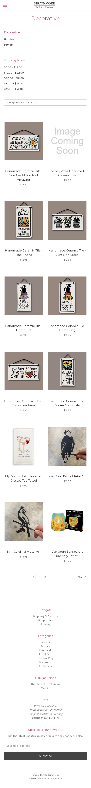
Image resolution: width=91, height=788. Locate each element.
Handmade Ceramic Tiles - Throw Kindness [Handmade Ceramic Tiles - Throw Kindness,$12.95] (23, 403)
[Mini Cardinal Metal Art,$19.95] (24, 521)
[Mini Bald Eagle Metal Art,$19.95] (67, 446)
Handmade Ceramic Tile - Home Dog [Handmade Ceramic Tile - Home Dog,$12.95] (67, 328)
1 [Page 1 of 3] (33, 577)
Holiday (9, 39)
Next (82, 577)
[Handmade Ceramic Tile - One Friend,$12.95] (24, 220)
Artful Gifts (45, 654)
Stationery (45, 666)
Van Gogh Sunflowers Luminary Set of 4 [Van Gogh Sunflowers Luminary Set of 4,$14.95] (67, 554)
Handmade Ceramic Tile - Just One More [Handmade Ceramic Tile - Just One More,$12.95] (67, 253)
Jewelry (45, 642)
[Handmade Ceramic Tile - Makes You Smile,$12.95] (67, 370)
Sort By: (10, 102)
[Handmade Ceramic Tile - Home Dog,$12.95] (67, 295)
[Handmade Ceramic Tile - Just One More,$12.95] (67, 220)
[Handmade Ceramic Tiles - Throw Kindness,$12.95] (24, 370)
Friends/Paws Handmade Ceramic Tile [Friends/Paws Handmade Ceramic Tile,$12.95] (67, 173)
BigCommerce (51, 775)
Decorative (45, 662)
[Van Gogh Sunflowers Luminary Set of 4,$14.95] (67, 521)
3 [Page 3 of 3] (45, 577)
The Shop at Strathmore (45, 684)
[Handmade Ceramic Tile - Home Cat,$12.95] (24, 295)
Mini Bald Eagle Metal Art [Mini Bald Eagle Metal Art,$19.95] (67, 476)
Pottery (8, 44)
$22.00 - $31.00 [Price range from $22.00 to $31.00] (14, 78)
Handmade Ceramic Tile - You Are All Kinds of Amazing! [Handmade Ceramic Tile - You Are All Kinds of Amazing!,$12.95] (24, 175)
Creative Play (45, 658)
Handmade (45, 650)
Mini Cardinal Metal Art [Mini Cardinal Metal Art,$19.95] (24, 551)
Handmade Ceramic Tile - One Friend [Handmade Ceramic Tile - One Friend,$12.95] (24, 253)
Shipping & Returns (45, 616)
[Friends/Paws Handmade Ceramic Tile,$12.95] (67, 140)
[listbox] (27, 102)
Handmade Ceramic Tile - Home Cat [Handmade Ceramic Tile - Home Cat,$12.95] (24, 328)
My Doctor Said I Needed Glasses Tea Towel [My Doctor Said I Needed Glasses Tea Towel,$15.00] (23, 479)
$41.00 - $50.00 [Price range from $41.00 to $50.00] (14, 89)
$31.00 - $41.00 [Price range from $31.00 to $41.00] (13, 83)
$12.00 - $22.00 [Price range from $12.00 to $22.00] (14, 72)
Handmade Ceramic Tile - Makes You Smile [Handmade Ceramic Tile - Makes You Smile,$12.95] (67, 403)
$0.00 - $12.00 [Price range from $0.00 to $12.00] (13, 67)
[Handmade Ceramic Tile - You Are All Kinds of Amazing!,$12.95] (24, 140)
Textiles (45, 646)
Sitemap (45, 624)
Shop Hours (45, 620)
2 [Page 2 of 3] (39, 577)
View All (45, 688)
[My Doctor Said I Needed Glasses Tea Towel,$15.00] (24, 446)
